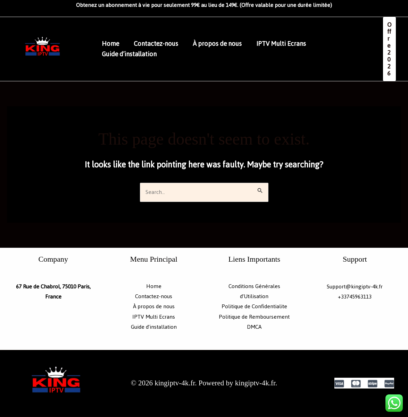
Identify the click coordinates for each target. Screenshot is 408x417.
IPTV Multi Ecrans (288, 44)
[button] (389, 49)
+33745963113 (355, 297)
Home (111, 44)
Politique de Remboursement (254, 317)
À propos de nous (222, 44)
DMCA (254, 327)
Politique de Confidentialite (254, 307)
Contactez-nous (159, 44)
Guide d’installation (130, 54)
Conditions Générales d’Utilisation (254, 291)
